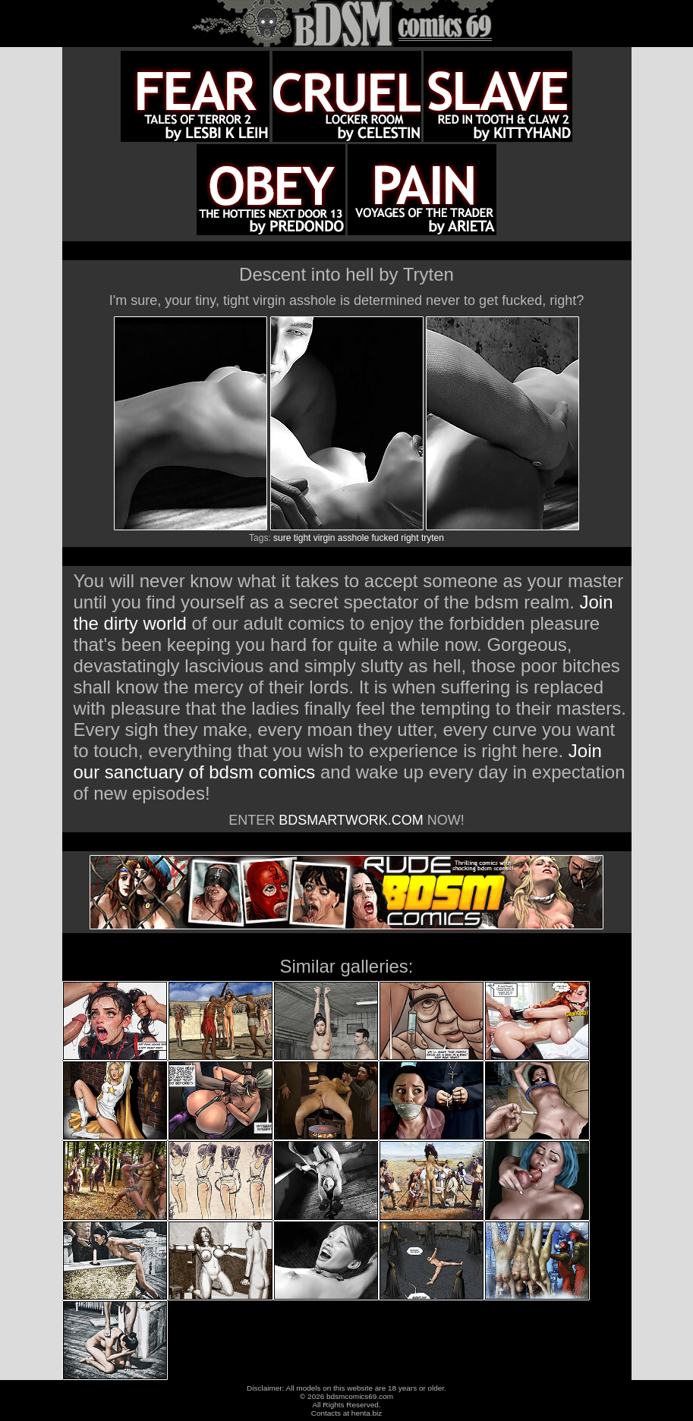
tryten (432, 538)
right (409, 538)
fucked (385, 538)
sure (282, 538)
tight (302, 538)
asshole (353, 538)
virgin (324, 538)
